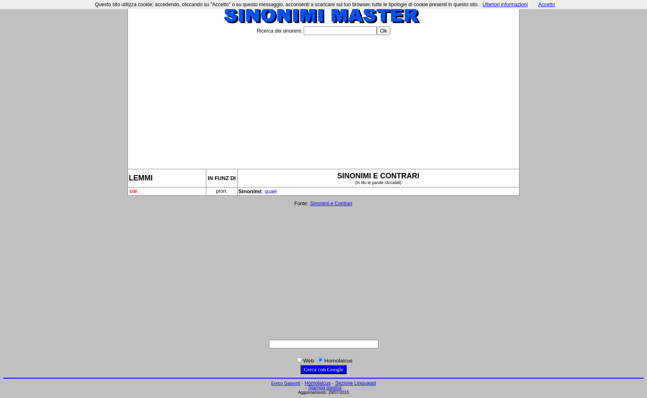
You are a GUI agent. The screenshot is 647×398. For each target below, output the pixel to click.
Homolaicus (318, 383)
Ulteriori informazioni (504, 4)
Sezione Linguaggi (355, 383)
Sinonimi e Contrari (331, 203)
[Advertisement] (323, 98)
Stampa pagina (325, 388)
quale (271, 191)
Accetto (546, 4)
